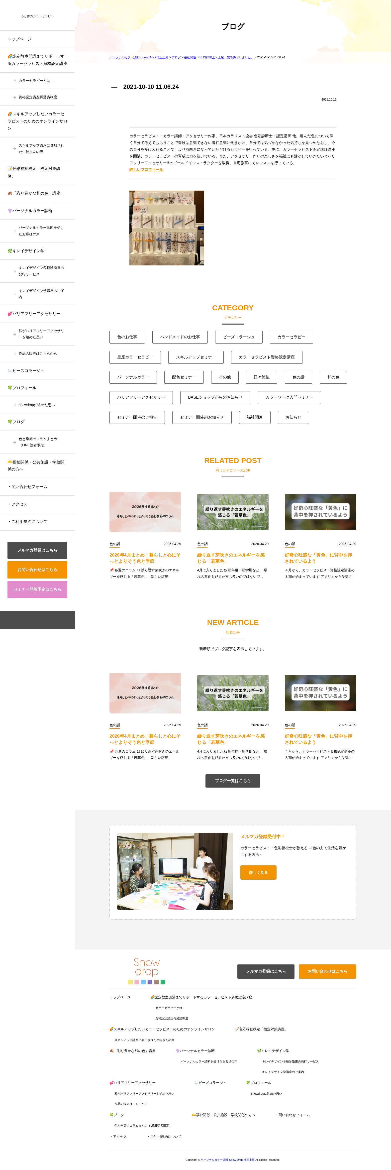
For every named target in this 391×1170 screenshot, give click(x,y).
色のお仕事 (127, 337)
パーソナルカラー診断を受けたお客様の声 (41, 231)
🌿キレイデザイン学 (25, 251)
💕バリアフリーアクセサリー (33, 314)
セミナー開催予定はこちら (37, 589)
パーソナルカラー (133, 377)
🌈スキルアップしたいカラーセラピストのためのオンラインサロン (37, 121)
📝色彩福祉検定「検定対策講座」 (33, 172)
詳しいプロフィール (146, 169)
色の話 (298, 377)
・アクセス (17, 504)
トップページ (19, 39)
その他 (225, 377)
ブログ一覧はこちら (233, 781)
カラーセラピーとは (34, 81)
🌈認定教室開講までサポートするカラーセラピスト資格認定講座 (37, 60)
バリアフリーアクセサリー (141, 397)
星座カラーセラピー (135, 357)
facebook (29, 620)
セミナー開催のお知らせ (202, 417)
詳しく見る (258, 872)
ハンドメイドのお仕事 (180, 337)
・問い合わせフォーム (27, 486)
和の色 (333, 377)
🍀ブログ (15, 422)
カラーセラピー (291, 337)
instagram (45, 620)
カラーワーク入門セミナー (289, 397)
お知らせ (293, 417)
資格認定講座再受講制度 (38, 97)
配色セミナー (184, 377)
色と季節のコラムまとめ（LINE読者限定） (38, 442)
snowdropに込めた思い (37, 405)
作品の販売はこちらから (38, 353)
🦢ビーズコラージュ (25, 370)
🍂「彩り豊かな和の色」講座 (33, 193)
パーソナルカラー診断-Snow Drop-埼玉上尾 (228, 1159)
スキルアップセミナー (196, 357)
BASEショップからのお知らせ (215, 397)
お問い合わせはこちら (37, 570)
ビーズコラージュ (239, 337)
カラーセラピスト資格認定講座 (267, 357)
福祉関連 (255, 417)
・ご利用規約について (27, 521)
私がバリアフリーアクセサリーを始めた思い (41, 334)
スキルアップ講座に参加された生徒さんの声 (41, 148)
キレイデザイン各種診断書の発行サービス (41, 271)
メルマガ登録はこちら (37, 550)
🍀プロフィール (21, 388)
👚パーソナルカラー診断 (29, 211)
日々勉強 (262, 377)
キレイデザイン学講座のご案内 (41, 294)
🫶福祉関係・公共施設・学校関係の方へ (35, 465)
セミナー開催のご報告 (137, 417)
